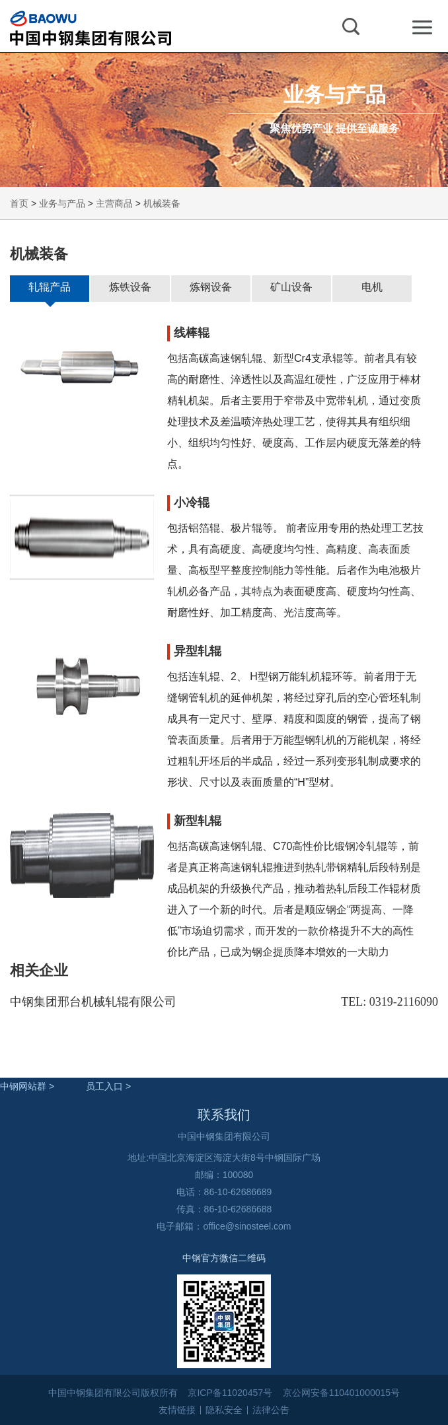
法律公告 (270, 1410)
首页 (19, 203)
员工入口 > (108, 1086)
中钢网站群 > (27, 1086)
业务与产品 (62, 203)
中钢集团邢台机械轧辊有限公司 (93, 1001)
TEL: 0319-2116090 (389, 1001)
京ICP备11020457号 (230, 1392)
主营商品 (114, 203)
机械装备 (161, 203)
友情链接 (177, 1410)
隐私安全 (224, 1410)
